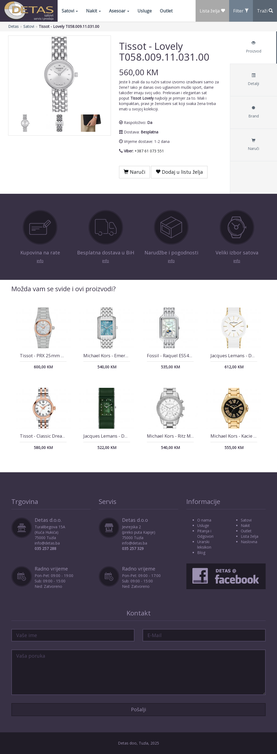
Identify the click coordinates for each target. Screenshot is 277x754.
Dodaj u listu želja (179, 172)
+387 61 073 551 (149, 150)
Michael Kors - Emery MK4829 (114, 355)
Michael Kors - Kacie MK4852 (240, 436)
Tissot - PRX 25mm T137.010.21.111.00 (61, 355)
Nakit (93, 11)
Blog (201, 552)
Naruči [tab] (253, 144)
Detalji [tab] (253, 79)
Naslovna (249, 541)
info (40, 260)
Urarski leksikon (204, 544)
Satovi (70, 11)
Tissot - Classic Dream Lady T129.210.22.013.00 (70, 436)
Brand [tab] (253, 112)
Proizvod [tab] (253, 47)
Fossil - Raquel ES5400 (170, 355)
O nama (204, 520)
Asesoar (119, 11)
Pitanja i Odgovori (205, 533)
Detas (13, 26)
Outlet (166, 11)
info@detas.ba (47, 543)
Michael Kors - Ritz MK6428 (175, 436)
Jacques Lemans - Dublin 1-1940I (118, 436)
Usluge (144, 11)
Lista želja (249, 536)
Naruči (134, 172)
